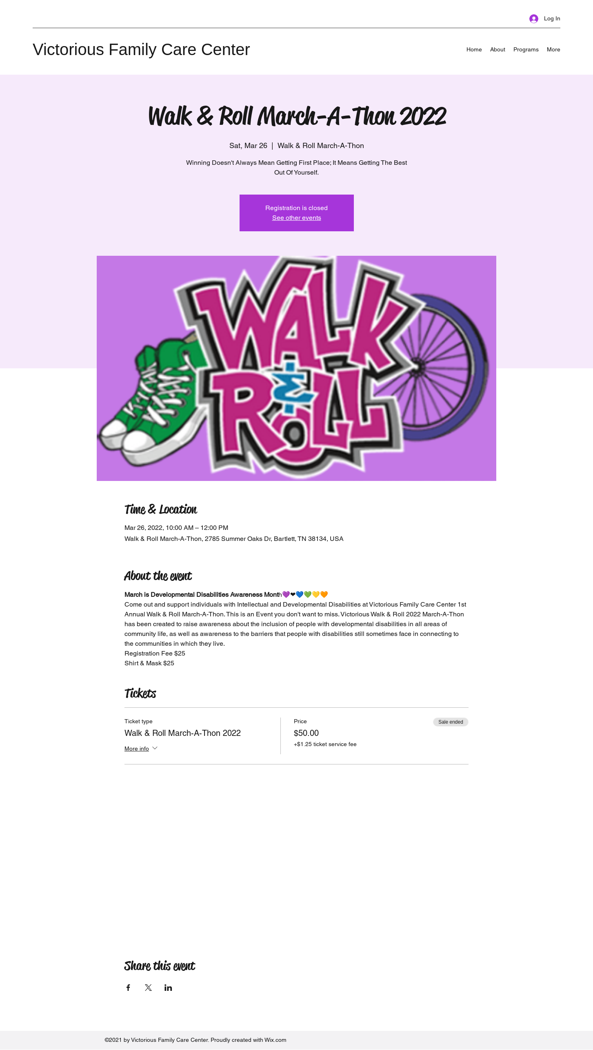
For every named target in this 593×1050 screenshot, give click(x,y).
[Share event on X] (148, 987)
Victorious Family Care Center (141, 49)
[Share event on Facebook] (128, 987)
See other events (296, 218)
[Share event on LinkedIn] (168, 987)
